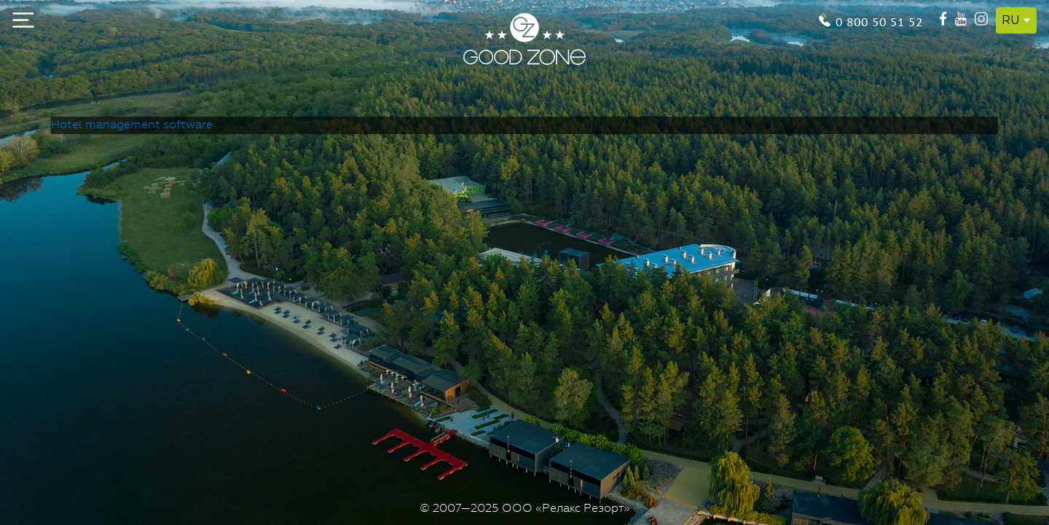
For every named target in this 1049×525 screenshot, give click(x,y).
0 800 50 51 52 (879, 21)
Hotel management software (132, 125)
